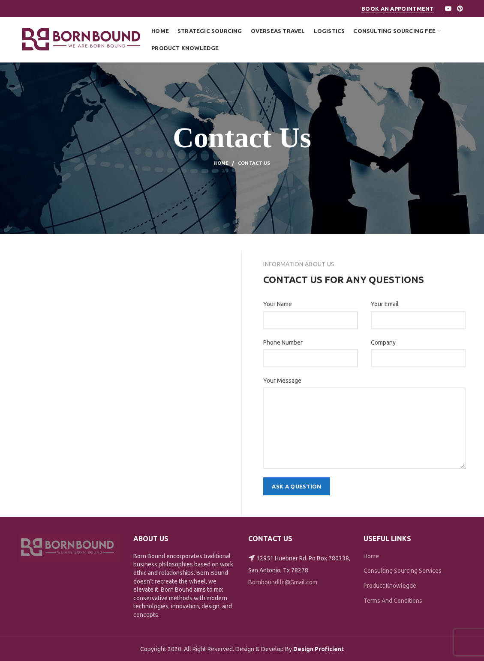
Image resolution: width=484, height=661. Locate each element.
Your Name (277, 304)
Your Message (282, 380)
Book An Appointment (397, 9)
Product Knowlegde (390, 585)
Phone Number (283, 342)
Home (220, 163)
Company (383, 342)
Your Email (385, 304)
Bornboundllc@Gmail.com (282, 582)
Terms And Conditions (393, 600)
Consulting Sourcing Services (403, 570)
